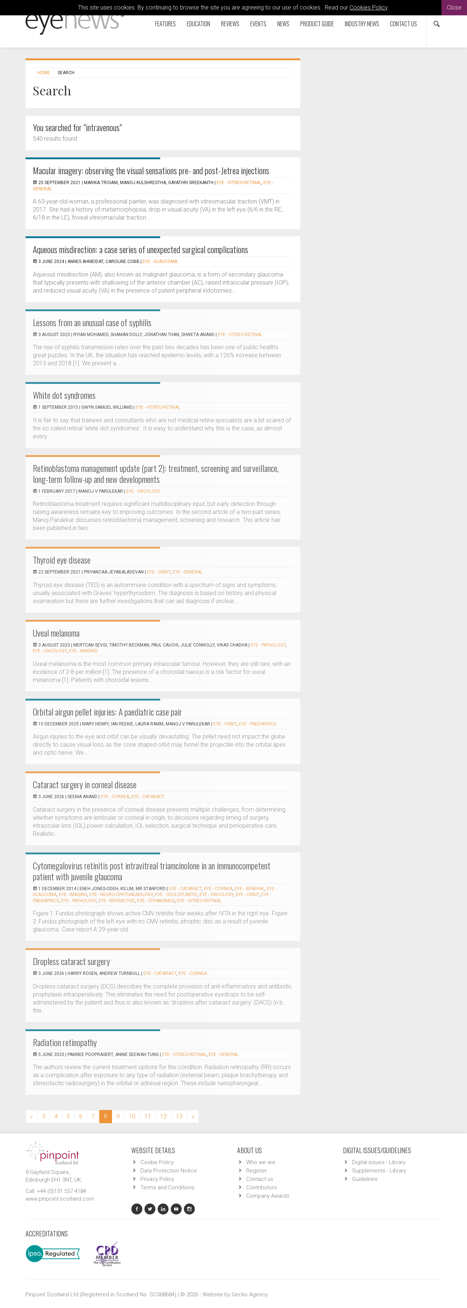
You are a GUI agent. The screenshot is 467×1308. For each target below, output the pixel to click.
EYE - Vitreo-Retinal (239, 182)
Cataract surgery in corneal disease (84, 784)
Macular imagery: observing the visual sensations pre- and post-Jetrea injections (151, 170)
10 (132, 1116)
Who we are (260, 1162)
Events (258, 23)
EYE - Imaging (83, 650)
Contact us (403, 23)
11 (147, 1116)
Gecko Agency (250, 1294)
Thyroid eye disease (61, 559)
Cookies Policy (368, 7)
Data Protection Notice (168, 1170)
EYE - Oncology (143, 491)
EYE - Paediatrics (257, 724)
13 (179, 1116)
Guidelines (365, 1179)
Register (256, 1170)
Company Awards (267, 1196)
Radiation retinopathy (65, 1042)
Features (165, 23)
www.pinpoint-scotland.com (60, 1198)
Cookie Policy (157, 1162)
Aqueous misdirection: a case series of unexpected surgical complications (140, 249)
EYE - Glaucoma (160, 261)
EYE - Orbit (158, 572)
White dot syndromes (64, 394)
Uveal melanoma (56, 632)
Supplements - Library (379, 1170)
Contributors (261, 1187)
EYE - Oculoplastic (176, 894)
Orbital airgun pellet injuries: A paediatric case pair (107, 711)
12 (163, 1116)
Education (198, 23)
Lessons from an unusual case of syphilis (92, 322)
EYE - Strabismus (156, 900)
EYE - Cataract (148, 796)
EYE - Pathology (268, 645)
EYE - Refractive (117, 900)
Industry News (362, 23)
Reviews (230, 23)
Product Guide (317, 23)
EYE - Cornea (115, 796)
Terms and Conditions (167, 1187)
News (283, 23)
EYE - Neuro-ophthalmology (121, 894)
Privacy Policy (157, 1179)
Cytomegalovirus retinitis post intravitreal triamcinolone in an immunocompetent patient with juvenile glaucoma (151, 871)
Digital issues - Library (378, 1162)
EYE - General (187, 572)
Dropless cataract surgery (71, 961)
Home (44, 72)
